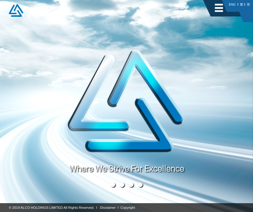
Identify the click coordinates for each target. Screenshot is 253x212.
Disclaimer (108, 207)
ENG (232, 4)
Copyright (127, 207)
